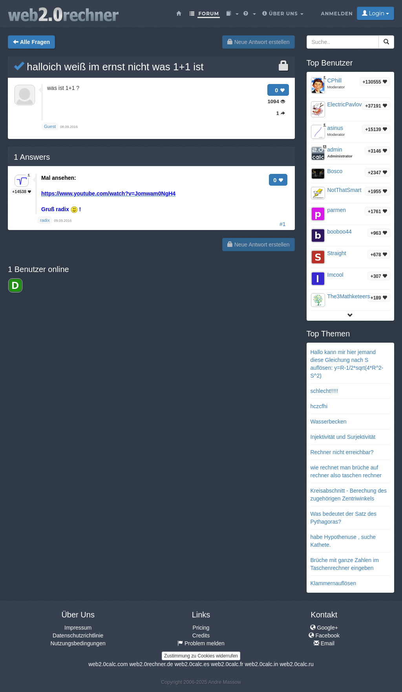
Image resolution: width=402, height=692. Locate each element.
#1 (283, 224)
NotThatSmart (344, 190)
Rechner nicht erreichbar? (342, 452)
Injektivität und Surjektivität (343, 437)
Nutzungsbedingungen (78, 643)
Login (375, 13)
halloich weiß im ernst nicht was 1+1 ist (108, 67)
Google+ (324, 627)
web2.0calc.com (108, 664)
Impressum (77, 627)
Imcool (335, 275)
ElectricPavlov (344, 104)
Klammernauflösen (333, 583)
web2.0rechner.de (151, 664)
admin (334, 149)
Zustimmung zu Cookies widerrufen (201, 656)
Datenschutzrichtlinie (78, 635)
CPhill (334, 80)
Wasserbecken (329, 421)
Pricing (201, 627)
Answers (32, 157)
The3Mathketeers (348, 296)
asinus (335, 128)
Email (324, 643)
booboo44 (339, 231)
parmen (336, 210)
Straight (336, 253)
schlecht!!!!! (324, 391)
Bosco (335, 171)
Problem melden (201, 643)
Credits (201, 635)
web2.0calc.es (192, 664)
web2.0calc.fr (227, 664)
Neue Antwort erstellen (258, 42)
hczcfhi (319, 406)
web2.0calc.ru (296, 664)
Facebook (324, 635)
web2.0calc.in (261, 664)
